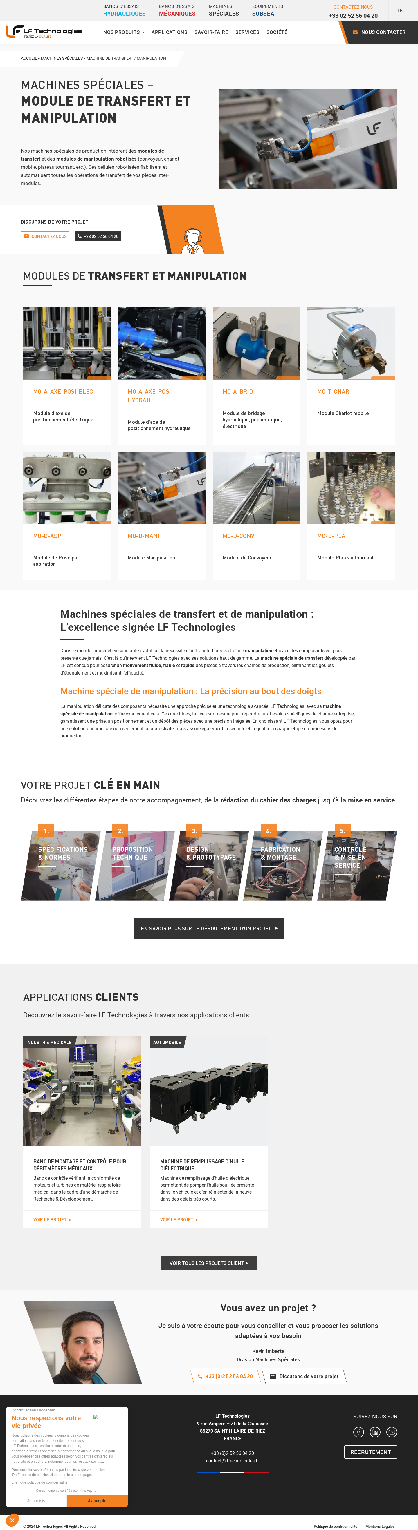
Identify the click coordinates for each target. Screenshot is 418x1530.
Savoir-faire (211, 32)
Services (247, 32)
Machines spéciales (62, 58)
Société (276, 32)
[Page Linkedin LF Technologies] (375, 1433)
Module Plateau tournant (345, 557)
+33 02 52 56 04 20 (353, 15)
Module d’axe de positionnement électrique (63, 416)
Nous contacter (383, 32)
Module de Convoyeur (247, 557)
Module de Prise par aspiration (56, 560)
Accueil (29, 58)
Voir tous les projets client (207, 1263)
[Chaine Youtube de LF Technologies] (391, 1433)
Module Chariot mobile (343, 412)
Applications (169, 32)
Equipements (267, 10)
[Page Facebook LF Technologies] (358, 1433)
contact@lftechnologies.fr (232, 1461)
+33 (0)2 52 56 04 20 (232, 1453)
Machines (224, 10)
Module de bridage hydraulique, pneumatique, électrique (252, 419)
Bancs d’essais (124, 10)
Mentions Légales (380, 1526)
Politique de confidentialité (335, 1526)
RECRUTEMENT (370, 1452)
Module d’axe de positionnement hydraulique (159, 425)
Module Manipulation (151, 557)
